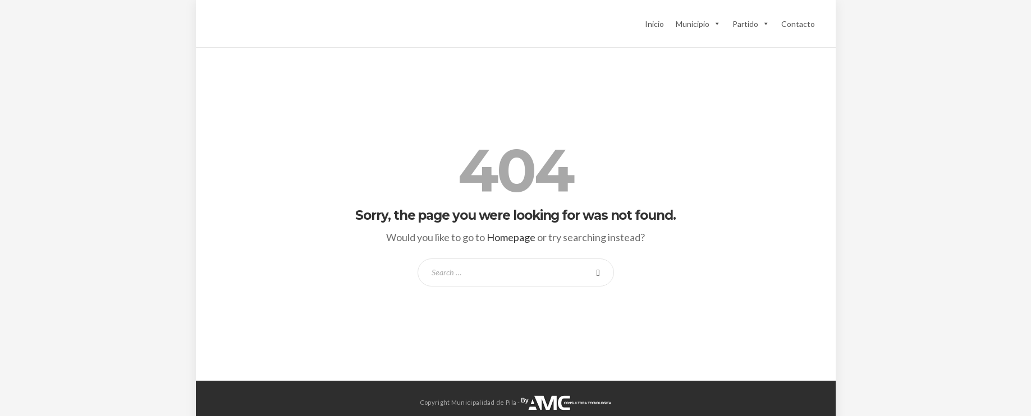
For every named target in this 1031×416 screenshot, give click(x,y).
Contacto (798, 24)
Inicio (654, 24)
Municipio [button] (698, 23)
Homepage (511, 237)
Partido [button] (750, 23)
